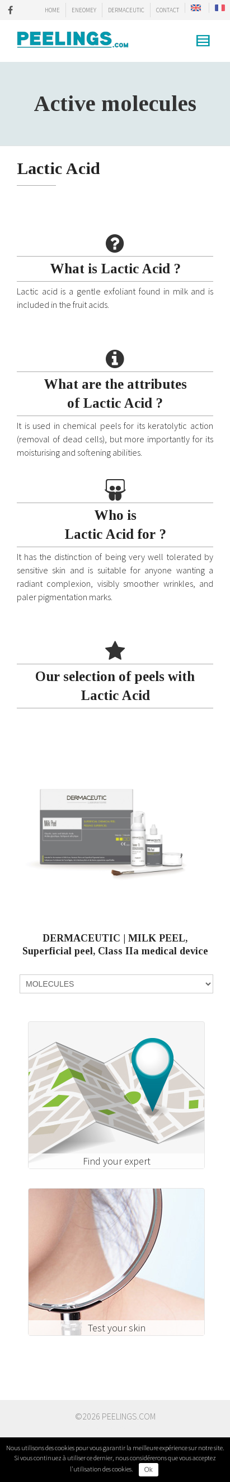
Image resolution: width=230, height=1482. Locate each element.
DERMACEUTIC (126, 10)
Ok (148, 1470)
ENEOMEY (84, 10)
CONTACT (167, 10)
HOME (52, 10)
